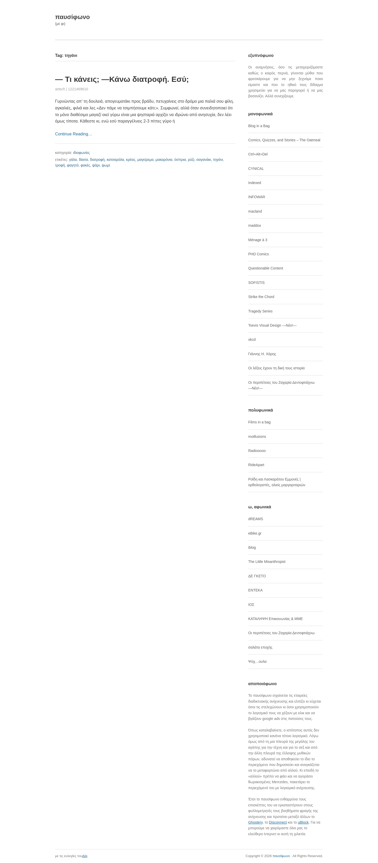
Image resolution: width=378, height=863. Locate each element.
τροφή (60, 165)
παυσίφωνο (72, 16)
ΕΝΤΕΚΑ (255, 590)
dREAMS (255, 519)
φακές (85, 165)
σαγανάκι (203, 160)
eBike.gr (254, 533)
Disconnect (278, 822)
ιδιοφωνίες (81, 153)
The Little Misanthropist (267, 562)
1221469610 (78, 89)
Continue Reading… (73, 134)
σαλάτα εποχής (260, 647)
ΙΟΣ (251, 605)
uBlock (303, 822)
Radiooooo (257, 451)
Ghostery (255, 822)
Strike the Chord (261, 297)
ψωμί (106, 165)
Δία (84, 856)
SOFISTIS (256, 283)
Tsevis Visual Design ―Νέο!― (272, 325)
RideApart (256, 465)
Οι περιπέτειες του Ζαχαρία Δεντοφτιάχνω (281, 633)
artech (60, 89)
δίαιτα (83, 160)
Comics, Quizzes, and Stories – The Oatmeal (284, 140)
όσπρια (180, 160)
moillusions (257, 436)
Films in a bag (259, 422)
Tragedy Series (260, 311)
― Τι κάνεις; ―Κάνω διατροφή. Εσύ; (122, 79)
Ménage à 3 (257, 240)
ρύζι (191, 160)
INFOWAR (256, 197)
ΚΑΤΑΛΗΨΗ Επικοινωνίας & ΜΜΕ (275, 619)
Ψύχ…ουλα (257, 661)
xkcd (252, 339)
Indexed (254, 183)
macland (255, 211)
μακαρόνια (164, 160)
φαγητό (73, 165)
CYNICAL (256, 169)
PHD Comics (258, 254)
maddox (254, 225)
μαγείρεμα (145, 160)
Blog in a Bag (259, 126)
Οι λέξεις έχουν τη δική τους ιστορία (276, 368)
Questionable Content (265, 268)
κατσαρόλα (115, 160)
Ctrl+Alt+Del (258, 154)
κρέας (130, 160)
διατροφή (97, 160)
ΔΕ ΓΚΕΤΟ (257, 576)
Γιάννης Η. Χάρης (262, 354)
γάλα (73, 160)
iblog (252, 547)
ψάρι (96, 165)
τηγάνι (218, 160)
